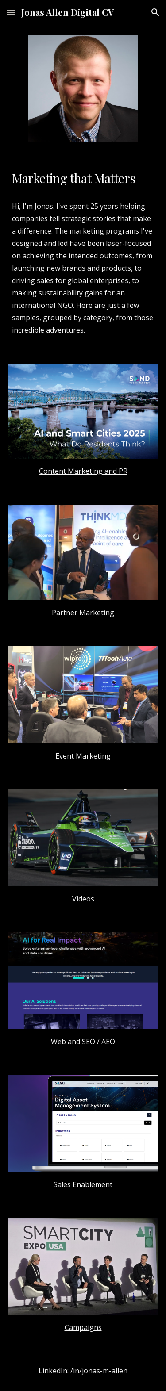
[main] (83, 178)
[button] (10, 12)
